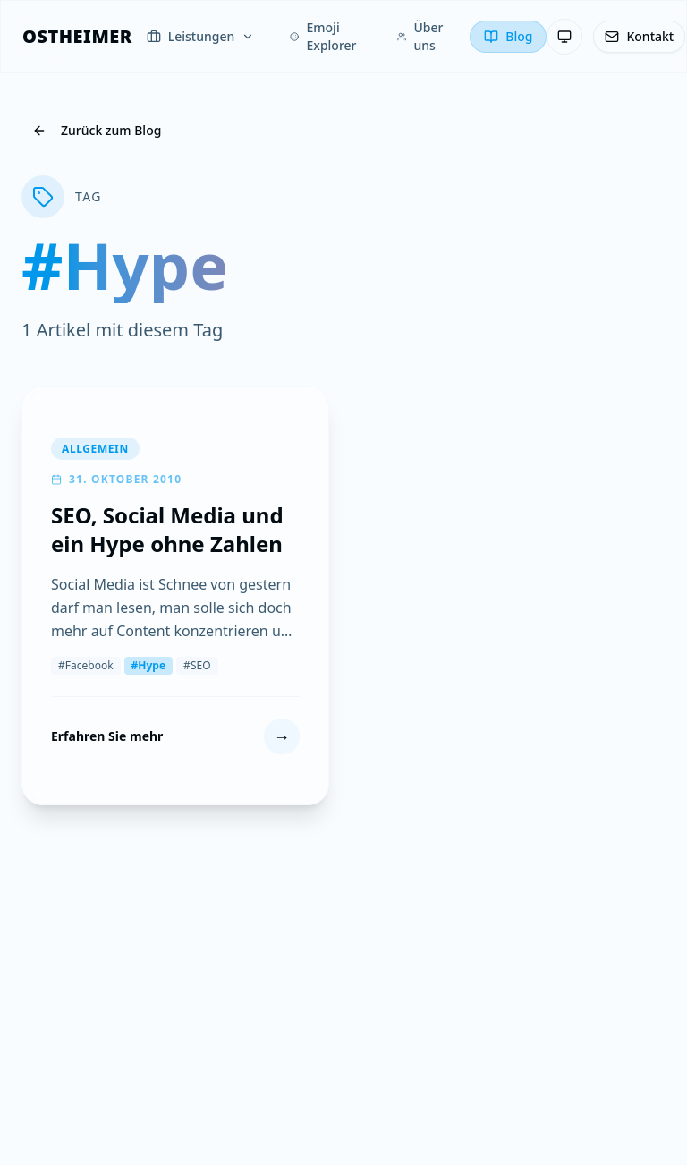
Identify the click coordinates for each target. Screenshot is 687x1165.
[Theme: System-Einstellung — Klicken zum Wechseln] (564, 37)
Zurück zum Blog (96, 130)
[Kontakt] (639, 37)
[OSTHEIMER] (77, 36)
